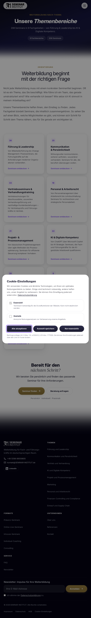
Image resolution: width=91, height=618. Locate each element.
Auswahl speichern (45, 328)
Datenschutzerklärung (27, 295)
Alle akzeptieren (19, 328)
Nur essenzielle (72, 328)
